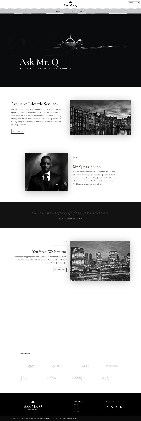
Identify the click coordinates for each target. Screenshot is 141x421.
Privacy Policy (72, 418)
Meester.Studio (45, 418)
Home (58, 11)
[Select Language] (134, 2)
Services (73, 11)
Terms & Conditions (59, 418)
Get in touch (18, 131)
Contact (82, 11)
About (64, 11)
